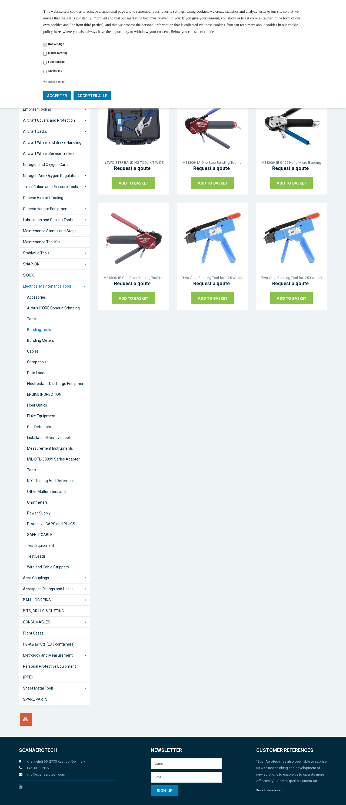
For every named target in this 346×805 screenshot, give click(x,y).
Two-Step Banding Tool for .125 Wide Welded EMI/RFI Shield (212, 278)
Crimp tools (36, 362)
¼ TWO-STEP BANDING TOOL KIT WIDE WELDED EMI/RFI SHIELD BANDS (134, 163)
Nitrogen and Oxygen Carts (46, 164)
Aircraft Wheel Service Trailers (49, 153)
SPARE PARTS (35, 699)
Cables (33, 351)
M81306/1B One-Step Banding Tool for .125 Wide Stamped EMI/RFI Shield (134, 278)
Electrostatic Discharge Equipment (56, 383)
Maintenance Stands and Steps (49, 231)
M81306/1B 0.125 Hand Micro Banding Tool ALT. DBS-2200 (291, 163)
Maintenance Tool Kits (42, 242)
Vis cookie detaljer (54, 81)
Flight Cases (33, 633)
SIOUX (28, 275)
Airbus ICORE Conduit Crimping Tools (53, 313)
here (57, 32)
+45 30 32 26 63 (38, 768)
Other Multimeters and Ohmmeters (46, 496)
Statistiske (55, 70)
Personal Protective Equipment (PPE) (49, 671)
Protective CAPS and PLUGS (51, 524)
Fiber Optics (37, 405)
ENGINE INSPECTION (44, 394)
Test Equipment (40, 545)
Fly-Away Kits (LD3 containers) (49, 644)
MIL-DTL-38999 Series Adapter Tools (53, 464)
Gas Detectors (39, 427)
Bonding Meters (40, 340)
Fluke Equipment (41, 416)
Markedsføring (58, 53)
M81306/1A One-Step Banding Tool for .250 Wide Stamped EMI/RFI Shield (212, 163)
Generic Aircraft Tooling (43, 198)
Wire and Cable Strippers (48, 567)
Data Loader (37, 373)
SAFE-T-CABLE (39, 535)
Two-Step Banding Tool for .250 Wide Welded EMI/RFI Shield (291, 278)
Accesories (36, 297)
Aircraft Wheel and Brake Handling (52, 142)
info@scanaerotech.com (45, 774)
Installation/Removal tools (49, 437)
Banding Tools (39, 330)
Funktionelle (56, 61)
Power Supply (39, 513)
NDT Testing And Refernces (50, 481)
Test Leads (36, 556)
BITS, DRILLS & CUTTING (43, 611)
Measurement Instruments (50, 448)
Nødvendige (56, 44)
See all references (269, 790)
